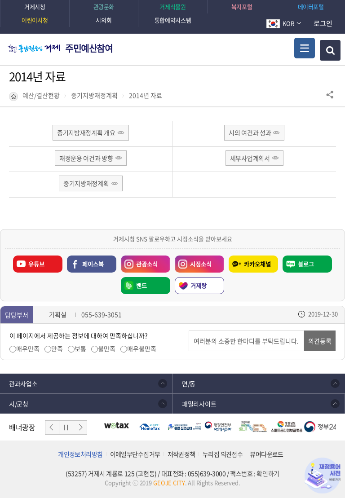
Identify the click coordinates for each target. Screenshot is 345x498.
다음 (80, 427)
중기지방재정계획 (94, 95)
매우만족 (28, 349)
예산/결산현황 (41, 95)
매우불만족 (141, 349)
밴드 (141, 285)
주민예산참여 (89, 48)
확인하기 (268, 473)
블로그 (306, 264)
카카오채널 (257, 264)
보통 (80, 349)
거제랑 (198, 285)
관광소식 (147, 264)
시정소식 (201, 264)
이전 (52, 427)
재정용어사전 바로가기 (323, 476)
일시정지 (66, 427)
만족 (57, 349)
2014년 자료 (145, 95)
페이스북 (93, 264)
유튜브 (36, 264)
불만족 (106, 349)
